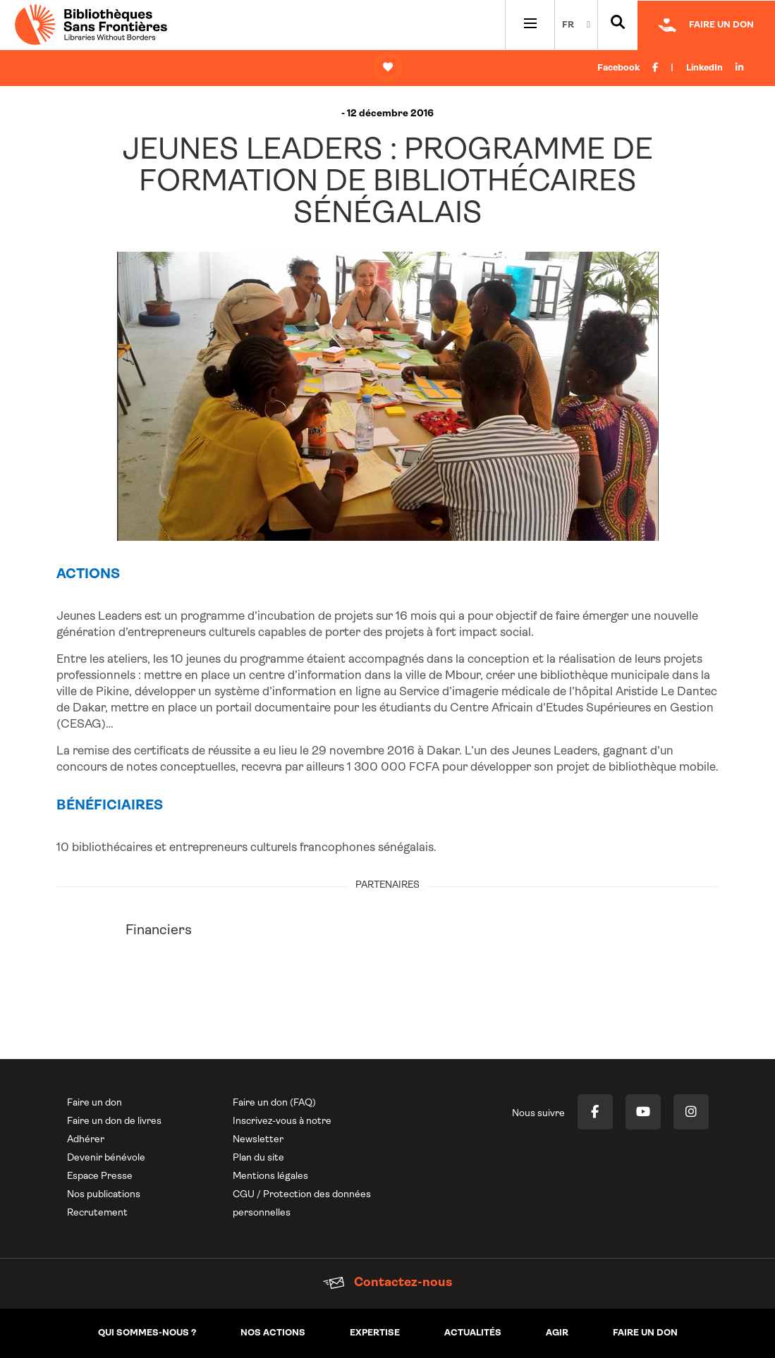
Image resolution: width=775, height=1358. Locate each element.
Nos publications (103, 1194)
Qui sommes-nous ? (147, 1333)
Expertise (375, 1333)
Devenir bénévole (106, 1158)
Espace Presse (100, 1176)
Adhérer (85, 1139)
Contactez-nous (387, 1283)
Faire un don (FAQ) (274, 1103)
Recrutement (97, 1213)
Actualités (472, 1333)
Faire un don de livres (114, 1121)
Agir (557, 1333)
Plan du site (258, 1158)
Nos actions (272, 1333)
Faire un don (94, 1103)
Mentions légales (270, 1176)
